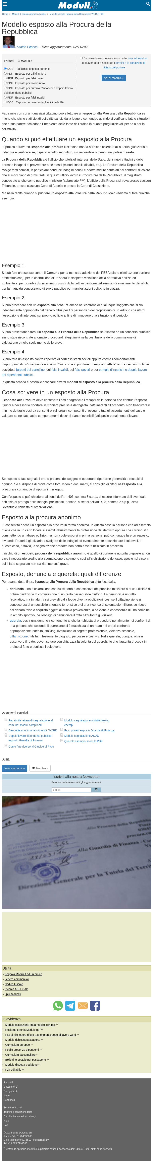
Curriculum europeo (17, 1044)
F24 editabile (13, 1069)
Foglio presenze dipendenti (22, 1049)
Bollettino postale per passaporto (25, 1059)
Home (5, 14)
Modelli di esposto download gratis (29, 14)
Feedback (40, 768)
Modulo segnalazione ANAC (81, 735)
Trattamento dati (13, 1107)
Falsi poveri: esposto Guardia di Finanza (89, 730)
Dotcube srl (25, 1132)
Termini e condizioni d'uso (18, 1112)
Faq (6, 1125)
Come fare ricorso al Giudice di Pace (31, 746)
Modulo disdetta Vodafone (21, 1064)
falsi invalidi (60, 369)
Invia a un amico (14, 768)
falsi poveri (82, 369)
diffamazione (19, 636)
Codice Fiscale (14, 984)
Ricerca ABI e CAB (16, 989)
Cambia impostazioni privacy (20, 1116)
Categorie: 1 (11, 1086)
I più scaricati (13, 994)
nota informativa (137, 58)
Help (6, 1120)
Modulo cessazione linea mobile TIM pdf (30, 1024)
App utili (8, 1082)
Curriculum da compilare (20, 1054)
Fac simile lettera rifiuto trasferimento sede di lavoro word (40, 1034)
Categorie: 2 (11, 1091)
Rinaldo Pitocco (26, 47)
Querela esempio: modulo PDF (83, 741)
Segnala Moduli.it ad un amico (23, 974)
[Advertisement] (76, 231)
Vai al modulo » (113, 78)
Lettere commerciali (17, 979)
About (7, 1095)
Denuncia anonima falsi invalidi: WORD (33, 730)
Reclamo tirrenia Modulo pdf (22, 1029)
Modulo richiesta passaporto (22, 1039)
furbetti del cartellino (30, 369)
